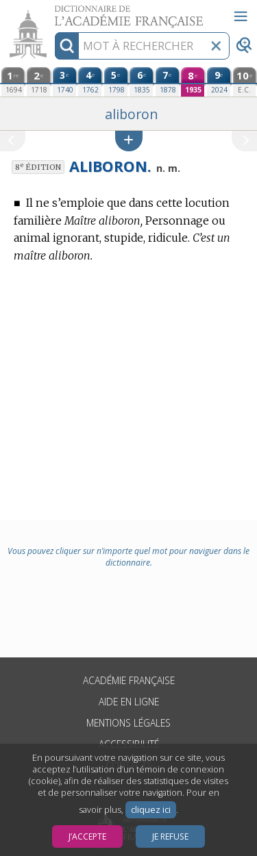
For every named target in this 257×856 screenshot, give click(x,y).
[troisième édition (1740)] (64, 82)
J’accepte (87, 836)
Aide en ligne (129, 701)
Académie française (129, 680)
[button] (129, 141)
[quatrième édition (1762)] (89, 82)
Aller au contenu (53, 12)
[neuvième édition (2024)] (218, 82)
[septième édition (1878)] (167, 82)
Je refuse (170, 836)
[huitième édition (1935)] (192, 82)
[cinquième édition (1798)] (115, 82)
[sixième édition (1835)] (141, 82)
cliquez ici (151, 810)
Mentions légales (128, 722)
